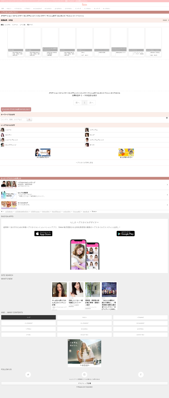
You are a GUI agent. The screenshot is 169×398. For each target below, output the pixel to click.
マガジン (84, 317)
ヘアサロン (28, 329)
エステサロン (140, 329)
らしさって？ (72, 379)
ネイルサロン (84, 329)
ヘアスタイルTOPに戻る (84, 162)
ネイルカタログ (140, 323)
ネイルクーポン (84, 334)
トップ (28, 317)
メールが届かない (87, 379)
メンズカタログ (28, 323)
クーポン (28, 334)
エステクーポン (140, 334)
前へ (78, 103)
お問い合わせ (96, 379)
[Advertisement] (84, 75)
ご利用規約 (79, 379)
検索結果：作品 (85, 20)
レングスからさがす (8, 125)
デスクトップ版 (84, 383)
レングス (8, 25)
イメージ (15, 25)
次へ (91, 103)
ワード (30, 25)
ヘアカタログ (140, 317)
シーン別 (23, 25)
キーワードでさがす (8, 114)
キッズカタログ (84, 323)
